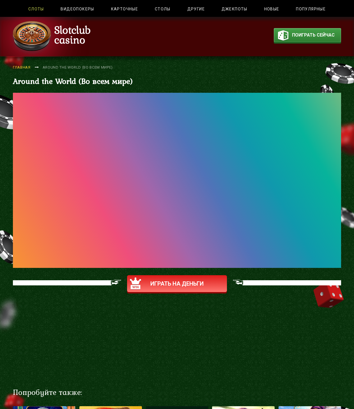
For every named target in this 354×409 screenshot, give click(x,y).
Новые (271, 9)
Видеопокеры (77, 9)
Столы (163, 9)
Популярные (311, 9)
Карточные (124, 9)
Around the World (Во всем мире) (78, 67)
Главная (22, 67)
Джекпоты (234, 9)
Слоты (36, 9)
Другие (196, 9)
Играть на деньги (167, 283)
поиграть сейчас (306, 36)
